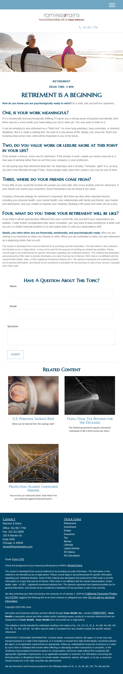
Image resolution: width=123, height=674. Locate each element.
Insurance (69, 534)
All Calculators (72, 555)
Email (13, 306)
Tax (66, 537)
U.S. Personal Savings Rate (33, 419)
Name (13, 286)
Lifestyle (68, 544)
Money (67, 541)
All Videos (69, 552)
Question (13, 326)
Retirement (70, 523)
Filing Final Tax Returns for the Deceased (90, 421)
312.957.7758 (88, 27)
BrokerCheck (75, 565)
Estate (67, 530)
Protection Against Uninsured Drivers (33, 489)
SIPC (103, 613)
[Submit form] (16, 354)
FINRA (96, 613)
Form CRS (18, 559)
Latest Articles (72, 548)
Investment (70, 527)
